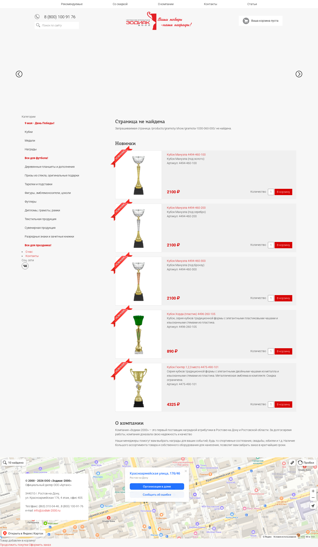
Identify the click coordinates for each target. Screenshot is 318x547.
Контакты (210, 4)
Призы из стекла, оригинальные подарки (52, 175)
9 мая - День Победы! (39, 123)
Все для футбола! (36, 158)
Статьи (252, 4)
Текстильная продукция (40, 219)
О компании (166, 4)
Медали (30, 140)
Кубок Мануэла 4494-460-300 (186, 260)
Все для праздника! (38, 245)
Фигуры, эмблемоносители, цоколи (48, 193)
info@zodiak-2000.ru (47, 510)
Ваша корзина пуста (260, 21)
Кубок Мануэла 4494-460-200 (186, 207)
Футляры (31, 201)
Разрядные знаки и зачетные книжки (49, 236)
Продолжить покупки (14, 544)
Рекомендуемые (72, 4)
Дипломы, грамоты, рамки (42, 210)
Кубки (29, 131)
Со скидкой (120, 4)
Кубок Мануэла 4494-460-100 (186, 154)
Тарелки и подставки (38, 184)
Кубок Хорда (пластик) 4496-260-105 (191, 314)
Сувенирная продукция (40, 227)
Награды (31, 149)
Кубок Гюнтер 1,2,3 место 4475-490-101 (193, 367)
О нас (29, 251)
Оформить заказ (40, 544)
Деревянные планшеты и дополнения (50, 166)
